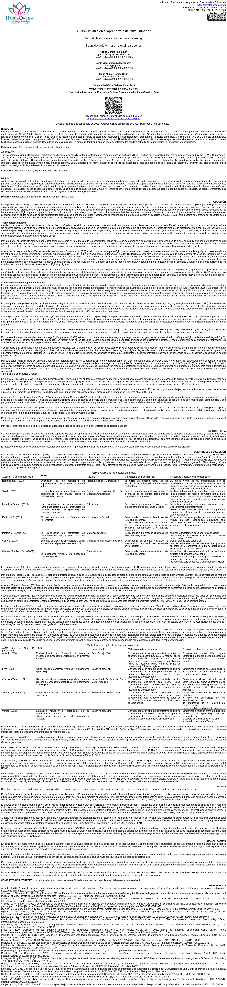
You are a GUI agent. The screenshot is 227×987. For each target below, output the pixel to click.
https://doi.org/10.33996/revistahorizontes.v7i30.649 (113, 118)
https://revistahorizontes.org (211, 5)
